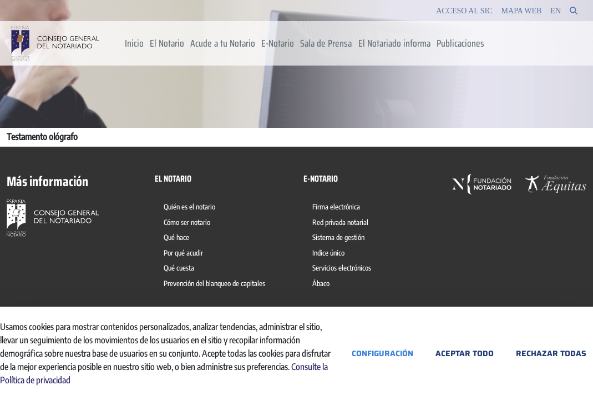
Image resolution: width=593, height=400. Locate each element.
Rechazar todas (551, 353)
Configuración (382, 353)
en (555, 11)
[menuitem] (133, 43)
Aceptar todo (464, 353)
